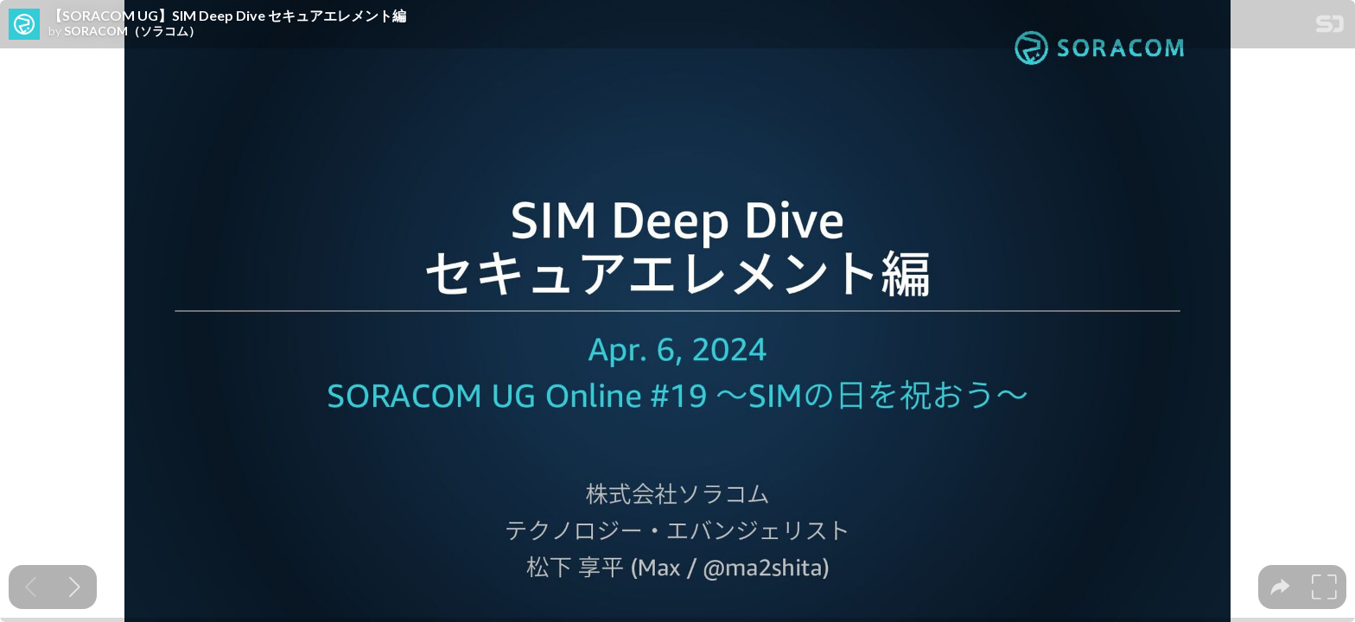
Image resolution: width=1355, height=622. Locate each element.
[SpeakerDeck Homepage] (1330, 27)
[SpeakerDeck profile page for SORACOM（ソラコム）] (24, 25)
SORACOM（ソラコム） (132, 31)
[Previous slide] (30, 587)
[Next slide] (74, 587)
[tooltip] (1280, 587)
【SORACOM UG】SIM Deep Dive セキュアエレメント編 (227, 15)
